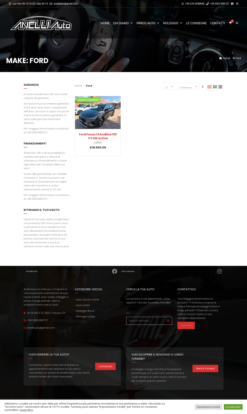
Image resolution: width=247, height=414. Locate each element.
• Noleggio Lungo (85, 316)
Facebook (72, 271)
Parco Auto (148, 23)
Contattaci (105, 366)
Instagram (172, 271)
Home (105, 23)
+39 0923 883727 (217, 3)
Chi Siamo (123, 23)
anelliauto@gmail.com (65, 3)
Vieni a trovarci (205, 368)
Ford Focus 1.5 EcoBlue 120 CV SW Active (98, 136)
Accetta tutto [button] (233, 407)
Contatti (217, 23)
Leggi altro (26, 410)
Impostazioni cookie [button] (208, 407)
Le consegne (196, 23)
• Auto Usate (82, 305)
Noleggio (173, 23)
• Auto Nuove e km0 (87, 299)
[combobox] (169, 86)
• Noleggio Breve (84, 311)
